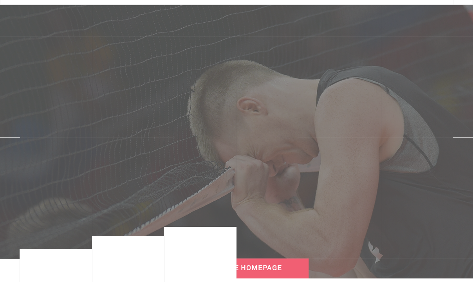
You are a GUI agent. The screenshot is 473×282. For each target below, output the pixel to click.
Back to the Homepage (236, 258)
